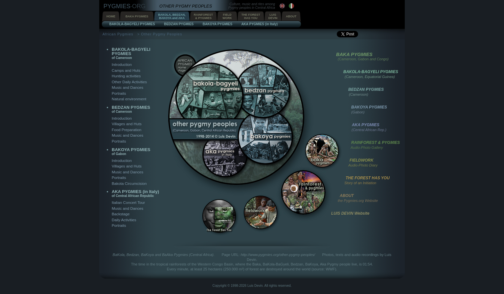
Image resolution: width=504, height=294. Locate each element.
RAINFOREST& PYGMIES (203, 16)
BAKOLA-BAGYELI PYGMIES (131, 53)
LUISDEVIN (273, 16)
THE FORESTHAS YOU (250, 16)
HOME (110, 16)
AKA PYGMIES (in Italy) (135, 193)
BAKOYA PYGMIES (131, 151)
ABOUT (291, 16)
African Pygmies (118, 34)
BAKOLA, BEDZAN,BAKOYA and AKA (172, 16)
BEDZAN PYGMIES (131, 109)
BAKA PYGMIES (137, 16)
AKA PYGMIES (365, 125)
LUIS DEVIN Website (350, 213)
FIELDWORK (227, 16)
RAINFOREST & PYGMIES (375, 142)
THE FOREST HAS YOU (368, 178)
